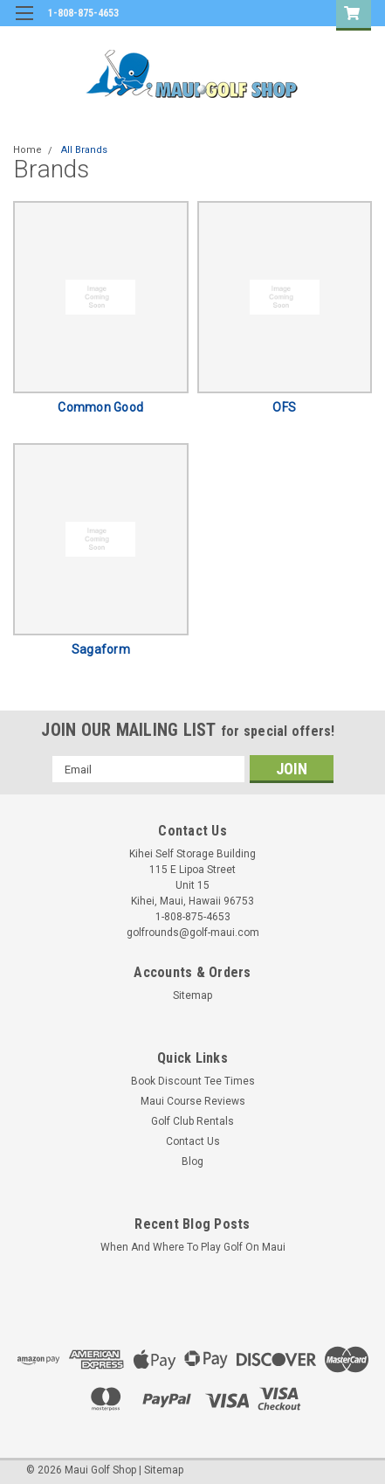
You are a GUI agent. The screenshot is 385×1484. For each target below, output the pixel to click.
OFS (284, 407)
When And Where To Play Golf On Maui (192, 1247)
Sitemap (192, 995)
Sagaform (101, 649)
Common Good (100, 407)
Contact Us (193, 1141)
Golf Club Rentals (192, 1121)
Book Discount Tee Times (193, 1081)
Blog (192, 1161)
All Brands (84, 150)
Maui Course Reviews (193, 1101)
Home (27, 150)
